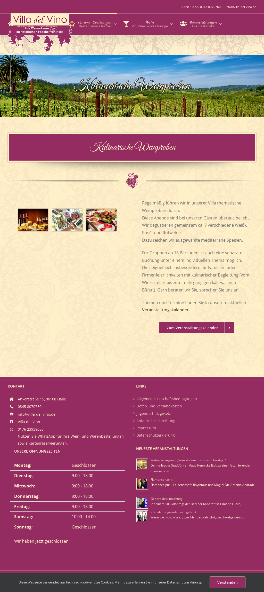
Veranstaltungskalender (165, 310)
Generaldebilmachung (167, 498)
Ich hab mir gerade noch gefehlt (173, 512)
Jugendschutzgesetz (153, 413)
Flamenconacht (161, 479)
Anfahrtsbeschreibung (155, 420)
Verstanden (227, 582)
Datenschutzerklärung (155, 435)
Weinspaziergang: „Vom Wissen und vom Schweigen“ (188, 460)
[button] (65, 44)
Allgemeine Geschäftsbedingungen (166, 398)
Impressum (146, 427)
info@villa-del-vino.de (241, 7)
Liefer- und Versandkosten (159, 406)
